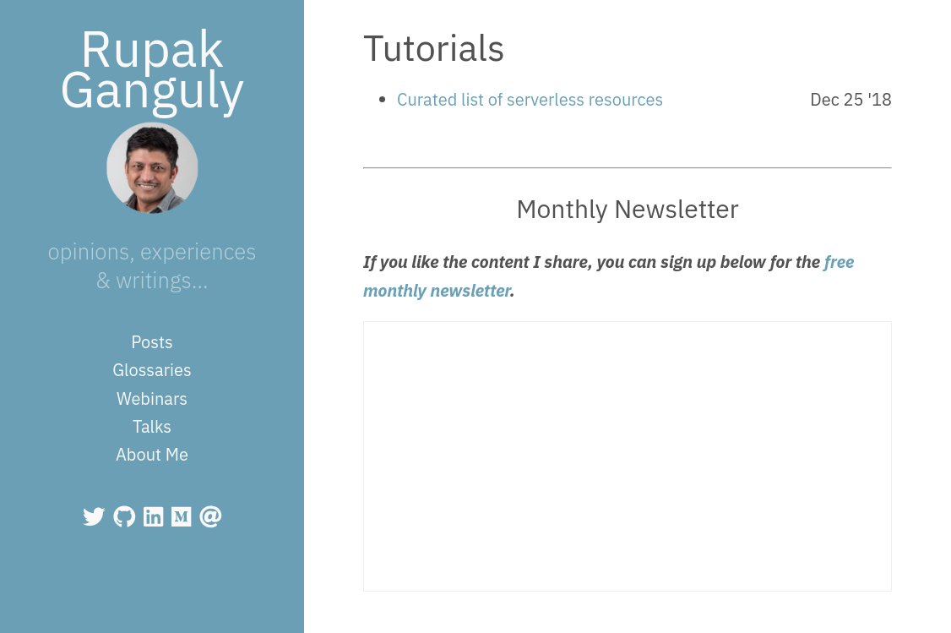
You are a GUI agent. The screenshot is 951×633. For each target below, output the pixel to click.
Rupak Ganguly (152, 68)
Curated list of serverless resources (530, 99)
